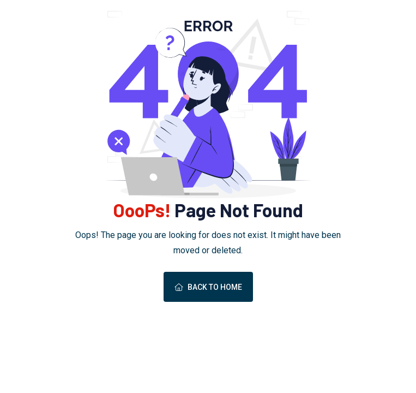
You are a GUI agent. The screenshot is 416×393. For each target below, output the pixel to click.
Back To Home (208, 287)
